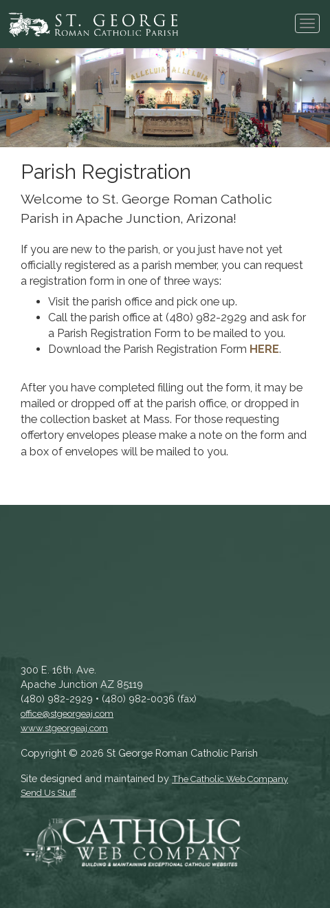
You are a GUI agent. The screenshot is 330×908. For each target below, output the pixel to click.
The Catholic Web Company (230, 779)
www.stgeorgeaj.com (64, 728)
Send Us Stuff (48, 793)
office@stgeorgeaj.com (67, 714)
